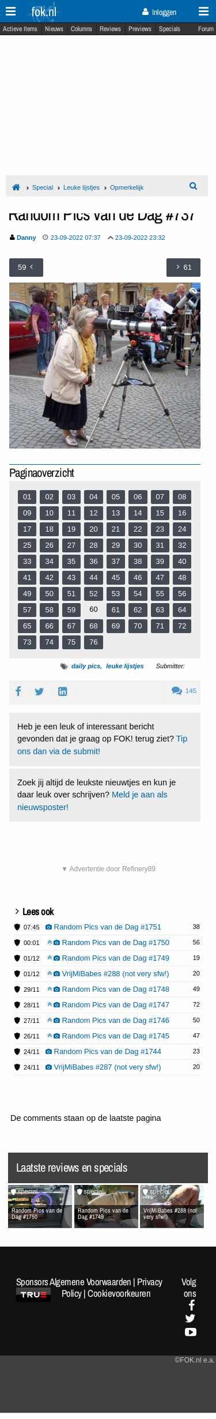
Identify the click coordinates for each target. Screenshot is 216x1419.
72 (182, 626)
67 (71, 626)
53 (116, 593)
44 (93, 577)
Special (42, 187)
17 (27, 529)
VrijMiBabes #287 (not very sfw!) (103, 1067)
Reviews (110, 28)
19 (71, 529)
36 (93, 561)
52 (93, 593)
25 (27, 545)
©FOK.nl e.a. (195, 1360)
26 (49, 545)
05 (116, 496)
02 (49, 496)
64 (182, 609)
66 (49, 626)
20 (93, 529)
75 (71, 642)
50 (49, 593)
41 (27, 577)
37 (116, 561)
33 (27, 561)
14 (138, 513)
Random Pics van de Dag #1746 (108, 1020)
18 (49, 529)
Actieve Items (20, 28)
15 (160, 513)
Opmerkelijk (126, 187)
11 (71, 513)
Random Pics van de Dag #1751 (104, 927)
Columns (81, 28)
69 (116, 626)
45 (116, 577)
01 (27, 496)
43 (71, 577)
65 (27, 626)
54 (138, 593)
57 (27, 609)
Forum (206, 28)
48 (182, 577)
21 (116, 529)
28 (93, 545)
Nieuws (54, 28)
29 (116, 545)
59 (71, 609)
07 (160, 496)
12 (93, 513)
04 (93, 496)
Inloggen (159, 12)
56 (182, 593)
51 (71, 593)
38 (138, 561)
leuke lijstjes (124, 666)
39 (160, 561)
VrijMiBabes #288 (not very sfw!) (108, 973)
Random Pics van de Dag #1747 (108, 1004)
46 (138, 577)
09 (27, 513)
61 (116, 609)
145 (184, 690)
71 (160, 626)
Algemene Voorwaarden (90, 1281)
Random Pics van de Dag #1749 (108, 958)
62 (138, 609)
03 (71, 496)
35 (71, 561)
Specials (169, 28)
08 (182, 496)
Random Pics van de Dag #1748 (108, 989)
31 (160, 545)
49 (27, 593)
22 (138, 529)
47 (160, 577)
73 (27, 642)
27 (71, 545)
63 (160, 609)
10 (49, 513)
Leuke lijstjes (81, 187)
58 (49, 609)
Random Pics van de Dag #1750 (108, 942)
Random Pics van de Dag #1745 (108, 1036)
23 (160, 529)
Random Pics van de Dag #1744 (104, 1051)
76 (93, 642)
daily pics (85, 666)
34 (49, 561)
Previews (139, 28)
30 (138, 545)
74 (49, 642)
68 (93, 626)
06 (138, 496)
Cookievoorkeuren (119, 1293)
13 (116, 513)
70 (138, 626)
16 (182, 513)
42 (49, 577)
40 (182, 561)
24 (182, 529)
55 (160, 593)
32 (182, 545)
